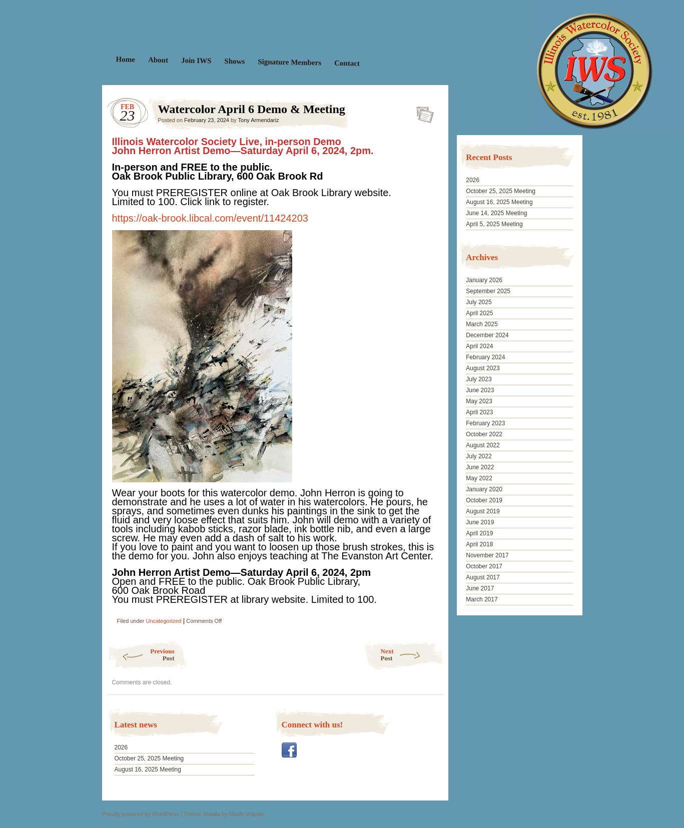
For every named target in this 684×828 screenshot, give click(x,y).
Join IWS (196, 60)
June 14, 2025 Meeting (496, 213)
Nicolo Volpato (246, 814)
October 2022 (484, 434)
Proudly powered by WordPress (140, 814)
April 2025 (479, 313)
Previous (141, 654)
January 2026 (484, 280)
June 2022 (480, 467)
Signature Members (289, 62)
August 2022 (482, 445)
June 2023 (480, 390)
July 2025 (478, 302)
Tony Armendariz (258, 120)
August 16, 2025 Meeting (148, 769)
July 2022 (478, 456)
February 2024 (485, 357)
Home (125, 59)
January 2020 (484, 489)
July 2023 (478, 379)
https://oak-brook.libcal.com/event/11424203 (210, 218)
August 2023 (482, 368)
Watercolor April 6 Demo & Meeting (422, 112)
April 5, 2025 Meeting (494, 224)
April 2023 (479, 412)
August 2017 (482, 577)
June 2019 (480, 522)
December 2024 (487, 335)
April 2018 (479, 544)
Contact (346, 63)
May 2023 (479, 401)
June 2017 (480, 588)
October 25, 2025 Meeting (149, 758)
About (158, 60)
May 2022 (479, 478)
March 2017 (481, 599)
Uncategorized (164, 621)
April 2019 (479, 533)
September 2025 (488, 291)
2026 (121, 747)
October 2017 (484, 566)
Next (412, 654)
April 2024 (479, 346)
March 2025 (481, 324)
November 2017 (487, 555)
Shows (234, 61)
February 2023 (485, 423)
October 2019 (484, 500)
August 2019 (482, 511)
